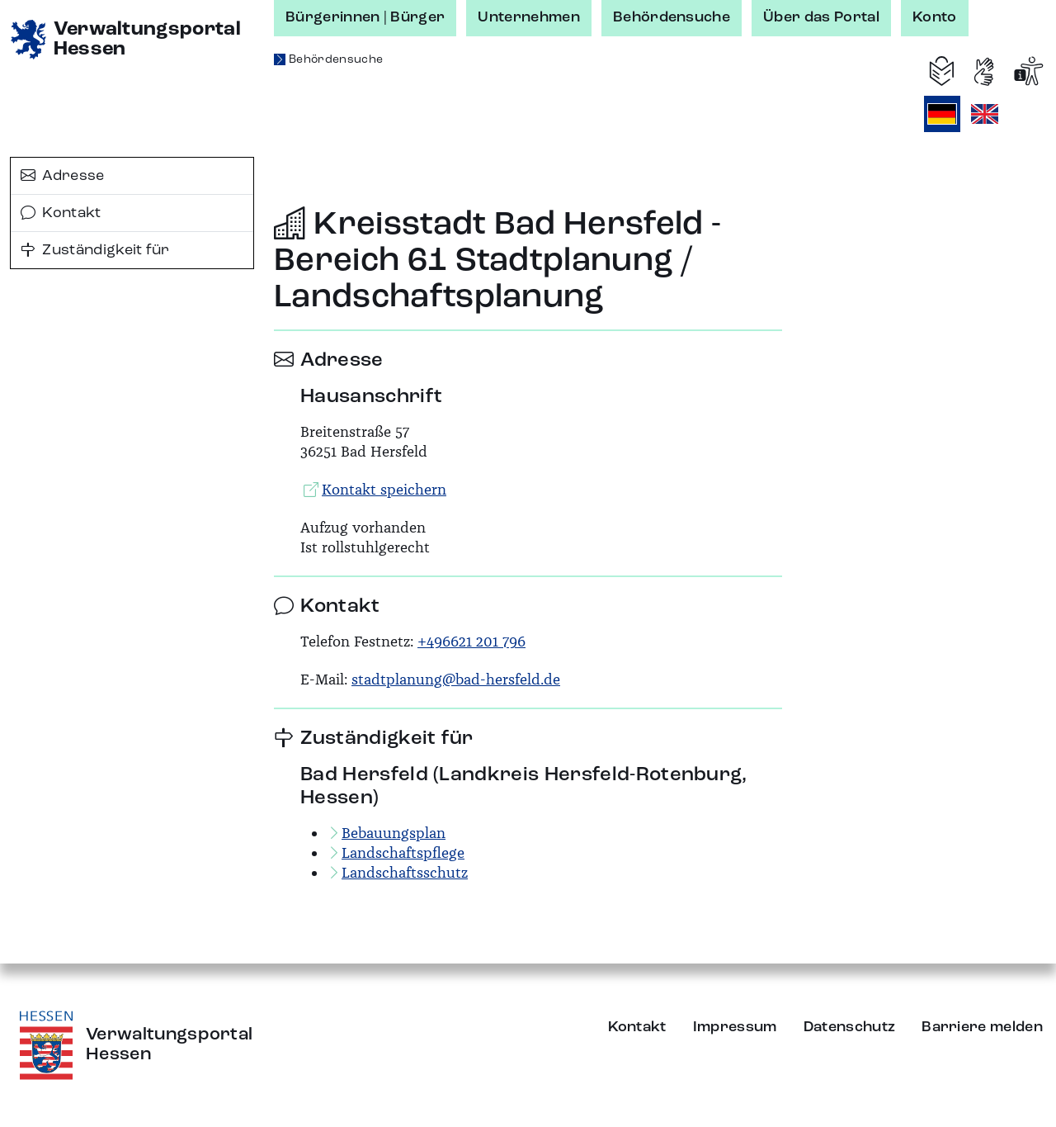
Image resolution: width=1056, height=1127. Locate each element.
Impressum (735, 1027)
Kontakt (61, 213)
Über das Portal (821, 17)
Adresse (63, 176)
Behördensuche (671, 17)
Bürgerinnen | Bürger (365, 17)
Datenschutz (850, 1027)
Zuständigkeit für (95, 250)
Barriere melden (982, 1027)
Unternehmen (529, 17)
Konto (934, 17)
